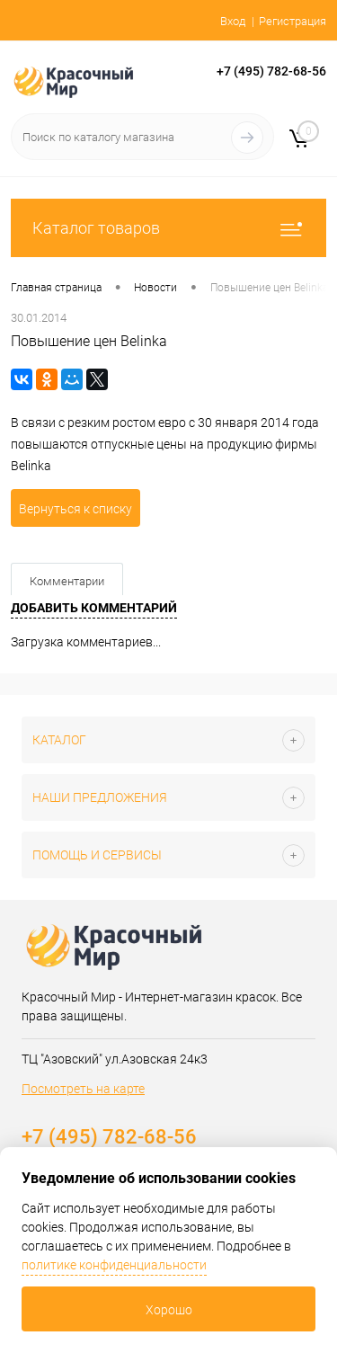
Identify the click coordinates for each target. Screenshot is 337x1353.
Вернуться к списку (75, 509)
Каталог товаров (168, 228)
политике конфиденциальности (114, 1265)
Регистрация (292, 21)
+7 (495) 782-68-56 (271, 71)
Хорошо (169, 1310)
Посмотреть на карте (83, 1089)
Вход (232, 21)
